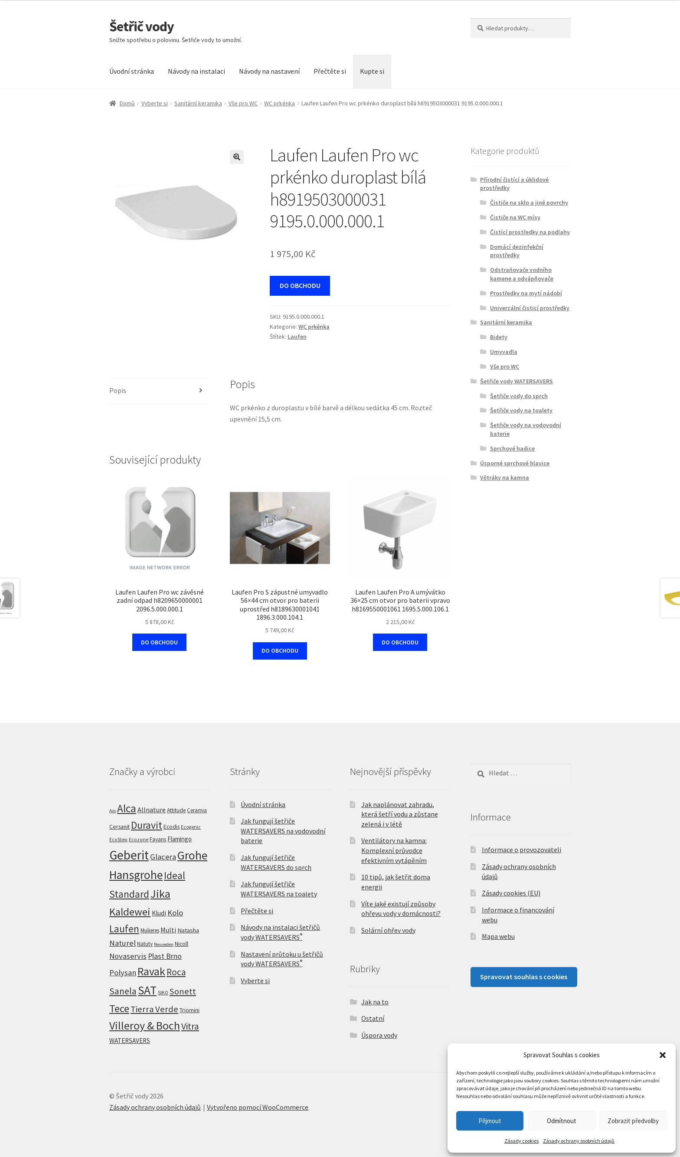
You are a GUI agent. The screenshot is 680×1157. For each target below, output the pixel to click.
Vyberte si (154, 103)
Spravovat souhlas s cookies (523, 976)
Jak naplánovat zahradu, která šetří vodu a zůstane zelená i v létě (399, 814)
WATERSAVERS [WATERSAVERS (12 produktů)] (129, 1040)
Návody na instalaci (196, 71)
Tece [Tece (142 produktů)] (119, 1008)
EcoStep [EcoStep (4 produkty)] (118, 840)
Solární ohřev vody (388, 930)
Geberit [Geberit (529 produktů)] (129, 855)
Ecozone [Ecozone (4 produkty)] (138, 840)
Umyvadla (503, 352)
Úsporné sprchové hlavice (514, 463)
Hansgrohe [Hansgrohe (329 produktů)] (136, 874)
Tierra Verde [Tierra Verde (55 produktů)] (154, 1009)
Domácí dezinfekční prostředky (516, 251)
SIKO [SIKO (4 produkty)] (163, 993)
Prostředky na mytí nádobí (526, 293)
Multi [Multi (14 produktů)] (168, 929)
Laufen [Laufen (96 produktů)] (124, 928)
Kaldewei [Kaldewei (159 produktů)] (129, 911)
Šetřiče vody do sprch (519, 396)
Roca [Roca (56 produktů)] (176, 972)
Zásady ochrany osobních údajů (579, 1140)
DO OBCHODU (300, 285)
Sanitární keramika (198, 103)
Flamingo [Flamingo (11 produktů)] (179, 839)
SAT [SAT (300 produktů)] (147, 990)
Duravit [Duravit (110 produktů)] (146, 825)
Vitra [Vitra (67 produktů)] (190, 1026)
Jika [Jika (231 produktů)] (160, 893)
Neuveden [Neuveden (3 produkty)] (163, 944)
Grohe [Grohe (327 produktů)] (192, 855)
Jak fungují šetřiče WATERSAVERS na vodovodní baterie (283, 831)
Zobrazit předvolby (633, 1121)
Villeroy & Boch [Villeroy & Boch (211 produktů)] (144, 1026)
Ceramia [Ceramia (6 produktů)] (197, 810)
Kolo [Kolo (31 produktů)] (175, 913)
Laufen (297, 336)
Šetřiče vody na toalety (521, 410)
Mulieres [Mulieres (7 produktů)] (150, 930)
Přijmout (489, 1121)
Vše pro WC (243, 103)
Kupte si (372, 71)
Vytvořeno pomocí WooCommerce (257, 1107)
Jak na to (375, 1001)
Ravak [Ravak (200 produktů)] (151, 971)
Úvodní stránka (131, 71)
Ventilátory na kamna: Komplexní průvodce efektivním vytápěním (394, 850)
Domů (127, 103)
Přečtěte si (330, 71)
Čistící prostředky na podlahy (530, 232)
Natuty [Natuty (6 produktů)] (145, 944)
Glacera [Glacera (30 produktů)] (163, 857)
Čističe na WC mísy (515, 217)
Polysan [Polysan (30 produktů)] (122, 972)
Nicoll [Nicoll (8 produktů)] (181, 944)
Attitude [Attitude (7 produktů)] (176, 810)
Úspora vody (379, 1035)
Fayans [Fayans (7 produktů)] (158, 839)
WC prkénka (279, 103)
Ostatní (372, 1018)
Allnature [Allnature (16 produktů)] (151, 809)
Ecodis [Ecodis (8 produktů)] (171, 826)
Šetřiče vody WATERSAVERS (516, 381)
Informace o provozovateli (521, 849)
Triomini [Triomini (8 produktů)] (189, 1010)
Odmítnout (561, 1121)
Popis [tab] (117, 390)
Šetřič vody (141, 26)
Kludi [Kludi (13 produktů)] (159, 913)
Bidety (498, 337)
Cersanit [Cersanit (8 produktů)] (119, 826)
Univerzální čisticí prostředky (529, 308)
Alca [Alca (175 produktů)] (126, 808)
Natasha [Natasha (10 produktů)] (188, 930)
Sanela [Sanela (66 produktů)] (123, 991)
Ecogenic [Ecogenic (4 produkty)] (191, 827)
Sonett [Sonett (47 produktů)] (183, 991)
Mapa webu (498, 936)
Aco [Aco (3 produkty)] (112, 811)
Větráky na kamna (504, 477)
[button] (662, 1055)
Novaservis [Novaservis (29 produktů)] (128, 956)
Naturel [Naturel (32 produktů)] (122, 943)
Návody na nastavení (269, 71)
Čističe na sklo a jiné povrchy (529, 202)
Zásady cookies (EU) (511, 893)
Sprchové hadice (512, 448)
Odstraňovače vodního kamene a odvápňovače (521, 274)
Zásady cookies (521, 1140)
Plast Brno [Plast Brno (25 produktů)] (165, 956)
